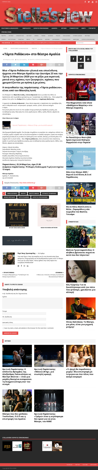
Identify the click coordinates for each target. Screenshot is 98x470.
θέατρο (23, 193)
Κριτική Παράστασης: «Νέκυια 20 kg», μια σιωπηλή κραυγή (32, 125)
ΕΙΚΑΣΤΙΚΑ (21, 39)
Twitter (77, 464)
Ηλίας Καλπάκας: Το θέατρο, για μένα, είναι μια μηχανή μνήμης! (80, 324)
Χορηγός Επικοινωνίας (40, 197)
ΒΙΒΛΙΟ (28, 39)
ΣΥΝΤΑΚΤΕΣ (92, 28)
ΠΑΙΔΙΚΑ (58, 35)
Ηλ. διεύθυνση (7, 316)
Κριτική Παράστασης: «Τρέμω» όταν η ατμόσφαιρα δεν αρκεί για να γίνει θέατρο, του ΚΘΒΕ (48, 417)
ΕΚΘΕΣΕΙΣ (50, 35)
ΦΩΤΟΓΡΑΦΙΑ (11, 39)
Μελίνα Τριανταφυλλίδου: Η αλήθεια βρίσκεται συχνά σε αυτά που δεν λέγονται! (80, 252)
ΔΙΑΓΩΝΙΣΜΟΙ (55, 39)
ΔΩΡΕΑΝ (47, 39)
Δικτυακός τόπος (7, 322)
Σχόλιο (4, 296)
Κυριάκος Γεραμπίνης (49, 193)
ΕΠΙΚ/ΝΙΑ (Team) (6, 32)
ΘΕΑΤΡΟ (3, 35)
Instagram (93, 464)
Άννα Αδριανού (12, 193)
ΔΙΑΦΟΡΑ (54, 28)
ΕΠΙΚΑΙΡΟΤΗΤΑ (66, 39)
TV (33, 39)
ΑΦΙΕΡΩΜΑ (76, 39)
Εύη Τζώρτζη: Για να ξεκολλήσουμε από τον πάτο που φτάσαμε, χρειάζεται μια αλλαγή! (80, 288)
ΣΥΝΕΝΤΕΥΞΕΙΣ (74, 28)
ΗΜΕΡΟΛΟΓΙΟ (26, 28)
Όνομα (4, 311)
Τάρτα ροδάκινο (24, 197)
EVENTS (3, 39)
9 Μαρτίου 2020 (9, 59)
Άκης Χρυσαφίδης (22, 59)
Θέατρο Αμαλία (34, 193)
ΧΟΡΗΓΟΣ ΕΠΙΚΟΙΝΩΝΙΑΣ (41, 28)
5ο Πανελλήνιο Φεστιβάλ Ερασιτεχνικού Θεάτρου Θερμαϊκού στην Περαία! (78, 139)
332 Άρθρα (41, 253)
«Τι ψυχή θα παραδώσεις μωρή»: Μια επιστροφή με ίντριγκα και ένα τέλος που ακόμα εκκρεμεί (79, 373)
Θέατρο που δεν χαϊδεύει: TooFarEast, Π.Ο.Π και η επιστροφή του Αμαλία (15, 416)
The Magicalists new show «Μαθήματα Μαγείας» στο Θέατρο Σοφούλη (79, 105)
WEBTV (83, 28)
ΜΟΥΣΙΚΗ (29, 35)
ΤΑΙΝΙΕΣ (43, 35)
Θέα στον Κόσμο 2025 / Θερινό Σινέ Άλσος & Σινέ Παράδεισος (78, 174)
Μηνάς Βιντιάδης (9, 197)
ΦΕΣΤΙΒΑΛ (87, 35)
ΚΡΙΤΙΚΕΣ (64, 28)
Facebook (69, 464)
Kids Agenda (66, 35)
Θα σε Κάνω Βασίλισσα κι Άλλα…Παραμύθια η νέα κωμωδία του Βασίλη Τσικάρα (78, 210)
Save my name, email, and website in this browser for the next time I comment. (29, 328)
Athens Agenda (77, 35)
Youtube (85, 464)
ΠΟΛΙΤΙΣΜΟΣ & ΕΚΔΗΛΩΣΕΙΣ (9, 28)
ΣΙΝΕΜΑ (36, 35)
